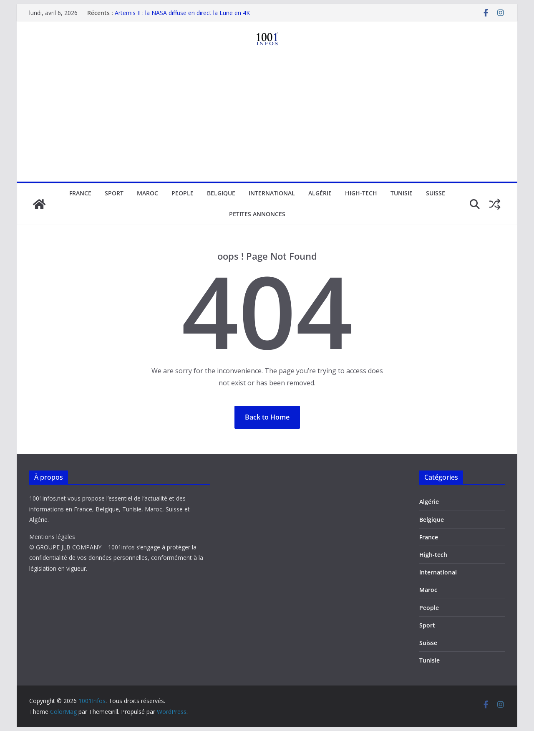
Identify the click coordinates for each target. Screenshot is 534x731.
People (182, 193)
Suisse (435, 193)
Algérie (320, 193)
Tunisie (401, 193)
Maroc (147, 193)
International (272, 193)
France (80, 193)
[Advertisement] (267, 119)
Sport (114, 193)
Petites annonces (257, 214)
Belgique (221, 193)
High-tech (361, 193)
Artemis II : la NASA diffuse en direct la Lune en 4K (182, 13)
